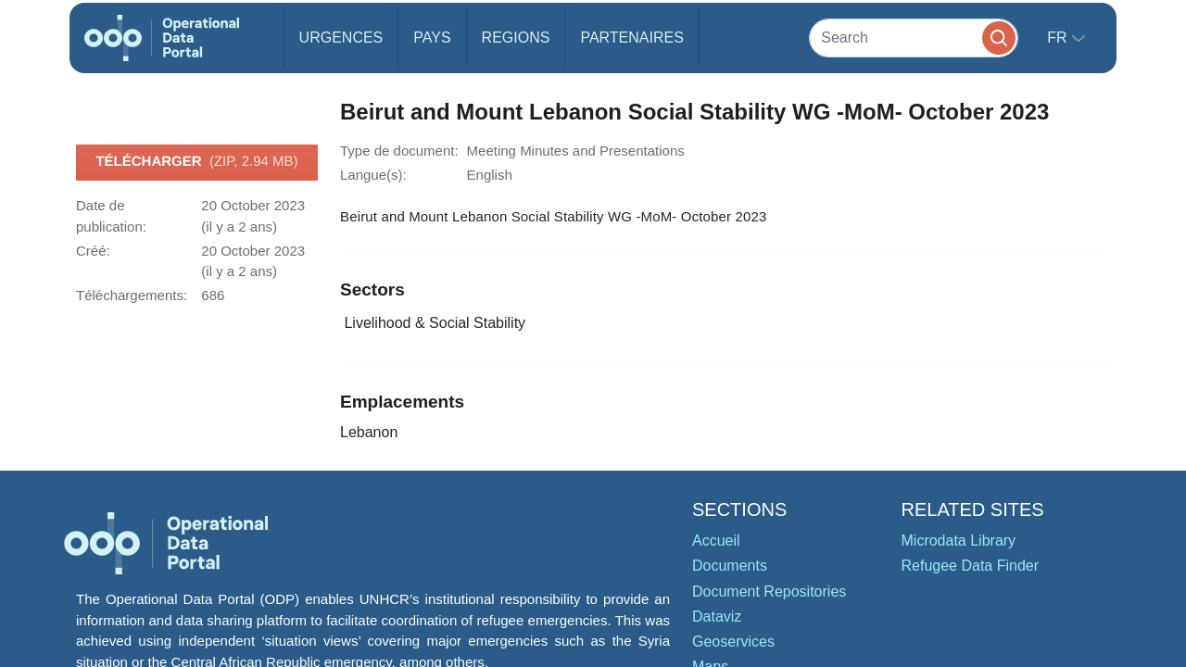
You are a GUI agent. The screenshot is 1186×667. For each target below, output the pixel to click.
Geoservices (733, 641)
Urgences (341, 37)
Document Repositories (769, 591)
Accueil (716, 540)
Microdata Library (959, 540)
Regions (516, 37)
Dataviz (716, 616)
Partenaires (631, 37)
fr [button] (1059, 37)
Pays (431, 37)
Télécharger (196, 162)
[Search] (913, 38)
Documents (729, 565)
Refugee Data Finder (971, 565)
